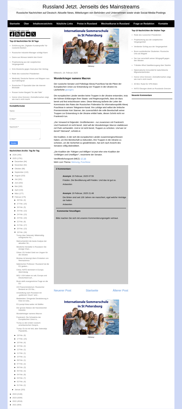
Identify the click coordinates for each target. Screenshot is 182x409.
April (17, 190)
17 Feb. (20, 339)
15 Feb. (20, 346)
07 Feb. (20, 364)
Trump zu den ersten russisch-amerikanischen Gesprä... (28, 324)
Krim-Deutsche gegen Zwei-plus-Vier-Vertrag (30, 69)
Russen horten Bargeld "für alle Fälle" (27, 92)
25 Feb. (20, 211)
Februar (18, 197)
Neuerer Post (62, 290)
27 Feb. (20, 204)
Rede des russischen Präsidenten (25, 74)
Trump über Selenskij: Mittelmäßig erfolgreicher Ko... (30, 236)
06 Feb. (20, 367)
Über (26, 23)
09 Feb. (20, 360)
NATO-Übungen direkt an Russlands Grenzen (152, 89)
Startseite (15, 23)
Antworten (67, 184)
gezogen (69, 89)
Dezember (19, 161)
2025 (14, 158)
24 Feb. (20, 214)
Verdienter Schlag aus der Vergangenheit (150, 47)
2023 (14, 398)
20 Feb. (20, 229)
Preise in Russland (87, 23)
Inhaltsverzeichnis (42, 23)
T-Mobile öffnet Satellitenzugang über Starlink (152, 65)
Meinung (76, 162)
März (17, 193)
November (19, 165)
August (18, 176)
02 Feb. (20, 381)
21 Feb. (20, 225)
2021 (14, 405)
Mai (16, 186)
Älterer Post (120, 290)
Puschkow (85, 162)
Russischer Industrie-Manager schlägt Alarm (30, 53)
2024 (14, 394)
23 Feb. (20, 218)
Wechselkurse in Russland (115, 23)
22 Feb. (20, 222)
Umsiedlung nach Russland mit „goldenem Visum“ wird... (29, 294)
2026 (14, 155)
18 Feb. (20, 335)
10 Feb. (20, 357)
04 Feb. (20, 374)
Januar (18, 389)
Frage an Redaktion (143, 23)
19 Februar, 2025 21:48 (83, 193)
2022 (14, 401)
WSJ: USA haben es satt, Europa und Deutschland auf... (31, 276)
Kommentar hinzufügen (69, 211)
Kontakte (163, 23)
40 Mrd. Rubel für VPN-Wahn (146, 84)
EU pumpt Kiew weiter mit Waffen (29, 304)
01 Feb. (20, 385)
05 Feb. (20, 371)
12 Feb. (20, 349)
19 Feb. (20, 232)
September (19, 172)
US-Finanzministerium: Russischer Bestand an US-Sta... (30, 288)
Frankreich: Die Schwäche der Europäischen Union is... (28, 318)
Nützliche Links (65, 23)
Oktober (18, 169)
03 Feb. (20, 378)
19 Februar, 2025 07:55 (83, 176)
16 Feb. (20, 342)
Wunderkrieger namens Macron (29, 314)
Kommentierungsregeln (99, 218)
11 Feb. (20, 353)
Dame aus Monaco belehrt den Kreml (27, 57)
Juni (17, 183)
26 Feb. (20, 207)
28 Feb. (20, 200)
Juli (16, 179)
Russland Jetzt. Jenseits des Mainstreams (91, 7)
